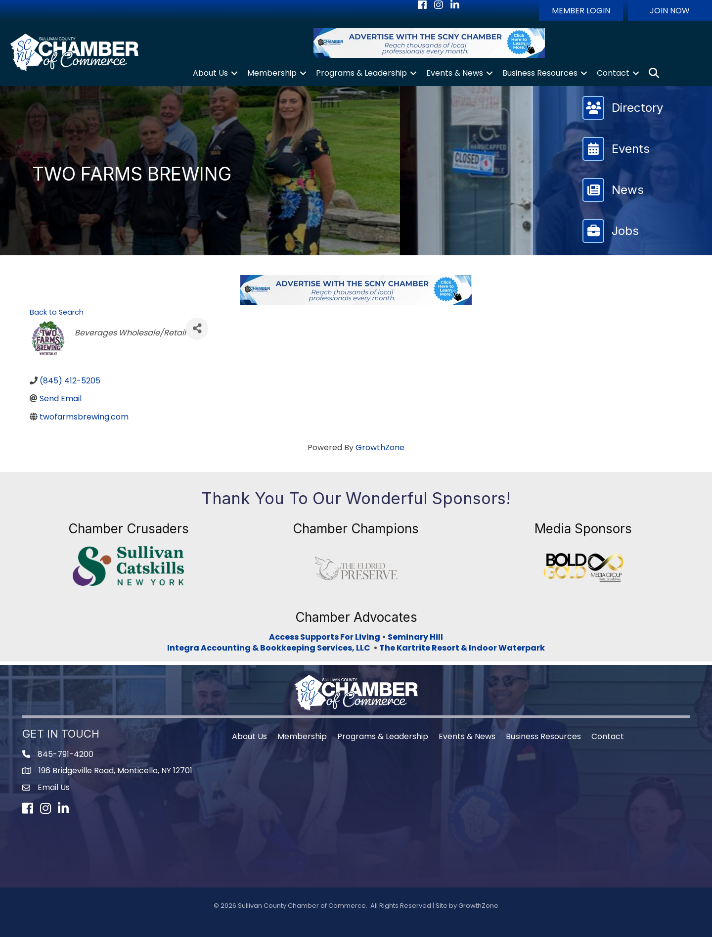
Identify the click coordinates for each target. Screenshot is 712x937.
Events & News (454, 73)
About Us (210, 73)
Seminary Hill (415, 637)
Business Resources (540, 73)
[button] (581, 10)
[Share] (197, 329)
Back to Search (57, 312)
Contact (613, 73)
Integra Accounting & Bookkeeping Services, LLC (270, 648)
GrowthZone (380, 447)
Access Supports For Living (324, 637)
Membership (272, 73)
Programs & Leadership (361, 73)
